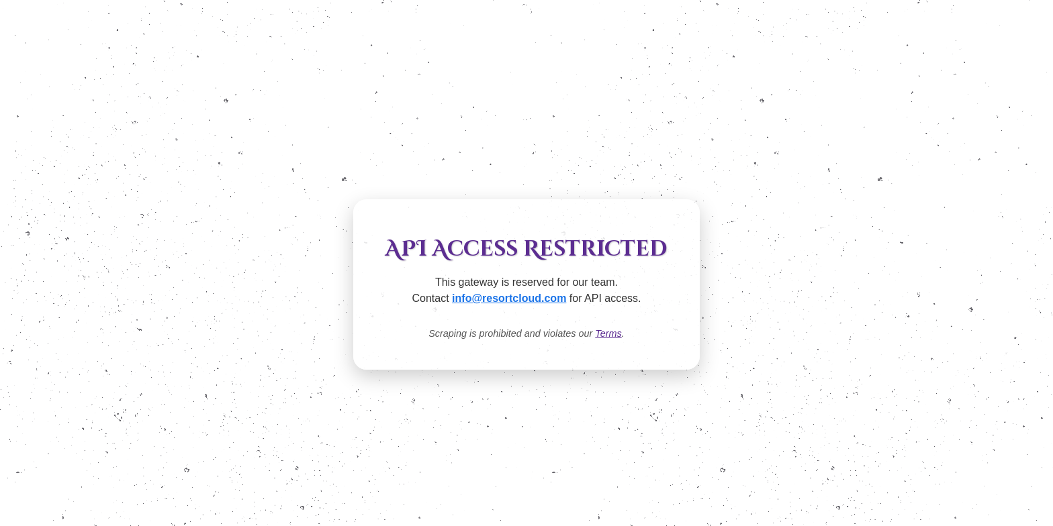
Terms (608, 333)
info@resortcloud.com (509, 298)
